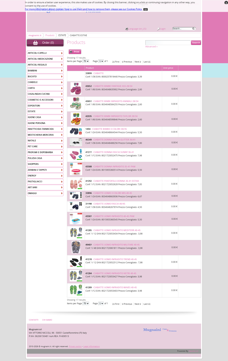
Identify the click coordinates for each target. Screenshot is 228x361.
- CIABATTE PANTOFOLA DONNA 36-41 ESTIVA (112, 181)
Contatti (33, 320)
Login (162, 29)
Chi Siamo (47, 320)
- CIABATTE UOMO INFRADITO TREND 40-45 (111, 259)
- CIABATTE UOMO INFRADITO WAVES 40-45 (111, 287)
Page (95, 61)
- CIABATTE (95, 73)
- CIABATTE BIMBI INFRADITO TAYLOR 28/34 (112, 116)
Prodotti (49, 35)
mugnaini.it (34, 35)
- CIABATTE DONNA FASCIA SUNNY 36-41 (110, 152)
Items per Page (74, 61)
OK (145, 9)
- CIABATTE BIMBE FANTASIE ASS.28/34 (109, 86)
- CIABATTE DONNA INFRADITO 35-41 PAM (110, 166)
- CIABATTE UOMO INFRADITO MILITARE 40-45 (113, 245)
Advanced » (151, 46)
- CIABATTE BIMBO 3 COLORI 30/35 (106, 129)
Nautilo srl (193, 351)
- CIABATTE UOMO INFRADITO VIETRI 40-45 (111, 273)
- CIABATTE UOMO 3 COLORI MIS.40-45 (109, 193)
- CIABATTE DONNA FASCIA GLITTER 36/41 (111, 139)
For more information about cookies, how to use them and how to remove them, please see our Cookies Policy (83, 9)
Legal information (91, 346)
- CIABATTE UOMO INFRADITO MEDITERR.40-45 (113, 230)
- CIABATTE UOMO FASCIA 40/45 (105, 204)
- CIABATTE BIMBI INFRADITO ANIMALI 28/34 (112, 101)
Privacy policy (75, 346)
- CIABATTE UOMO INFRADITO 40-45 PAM (110, 216)
